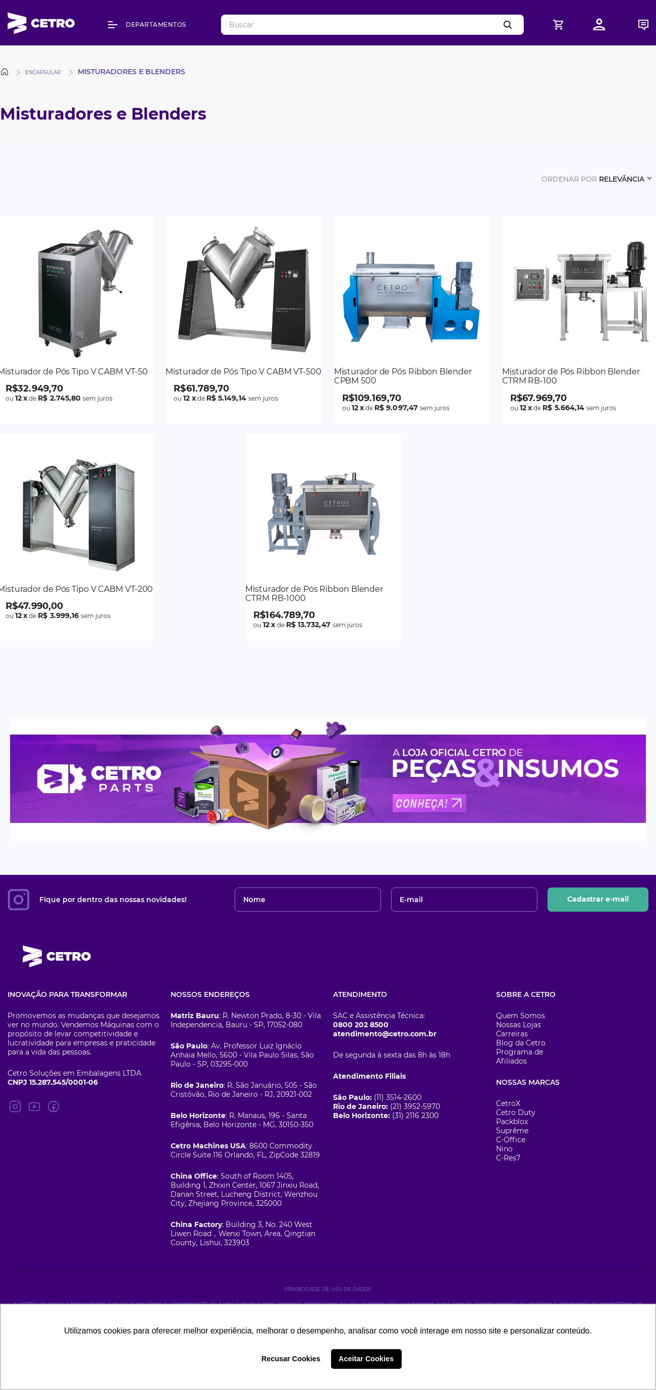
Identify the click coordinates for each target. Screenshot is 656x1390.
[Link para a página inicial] (6, 72)
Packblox (512, 1121)
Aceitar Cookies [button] (366, 1359)
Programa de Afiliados (519, 1056)
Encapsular (43, 72)
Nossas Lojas (518, 1024)
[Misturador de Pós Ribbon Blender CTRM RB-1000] (323, 537)
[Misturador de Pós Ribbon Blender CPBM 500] (412, 320)
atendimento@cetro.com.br (384, 1033)
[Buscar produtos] (510, 25)
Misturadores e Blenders (131, 71)
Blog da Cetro (520, 1042)
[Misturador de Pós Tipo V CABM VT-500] (244, 320)
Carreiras (512, 1033)
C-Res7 (508, 1157)
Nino (504, 1148)
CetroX (508, 1103)
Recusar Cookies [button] (290, 1359)
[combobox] (372, 25)
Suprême (512, 1130)
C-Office (510, 1139)
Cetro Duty (515, 1112)
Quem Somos (520, 1015)
